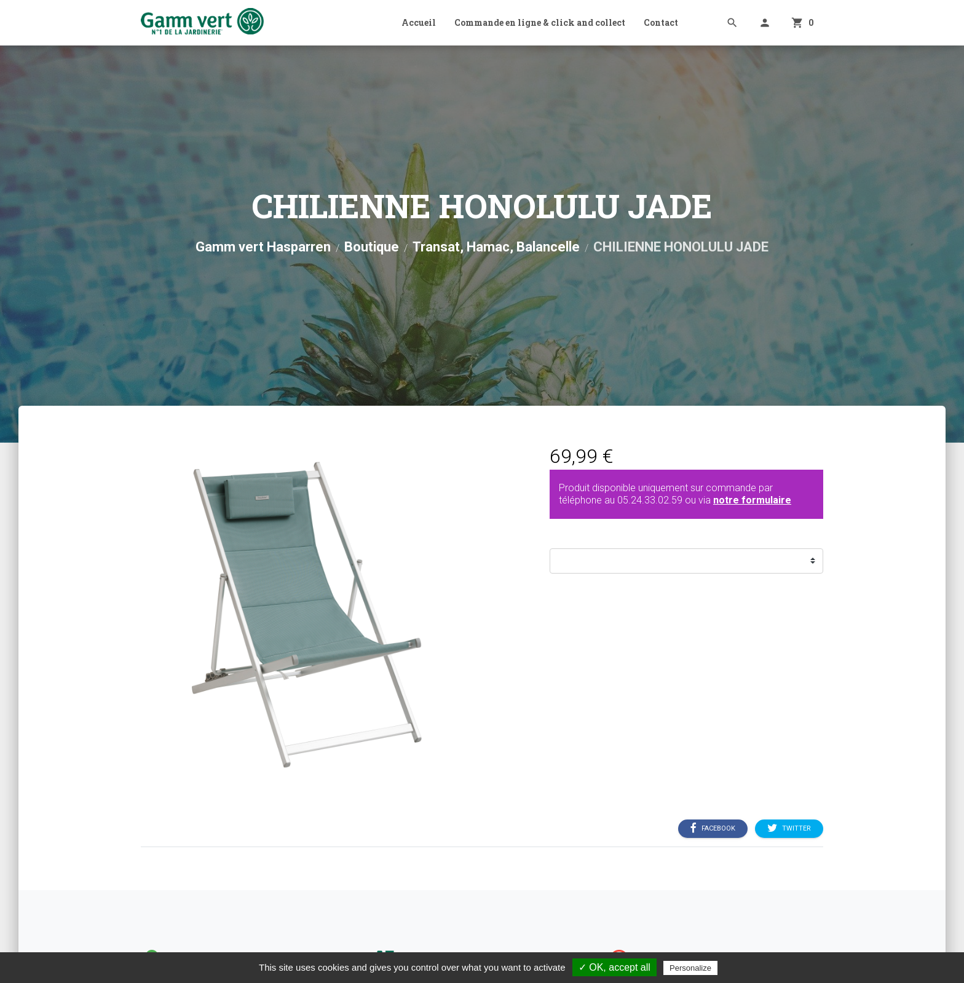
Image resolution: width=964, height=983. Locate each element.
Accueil (418, 22)
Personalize (690, 968)
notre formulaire (752, 500)
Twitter (789, 828)
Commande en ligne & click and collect (539, 22)
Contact (661, 22)
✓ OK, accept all (614, 967)
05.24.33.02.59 (649, 500)
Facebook (712, 828)
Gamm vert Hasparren (263, 247)
